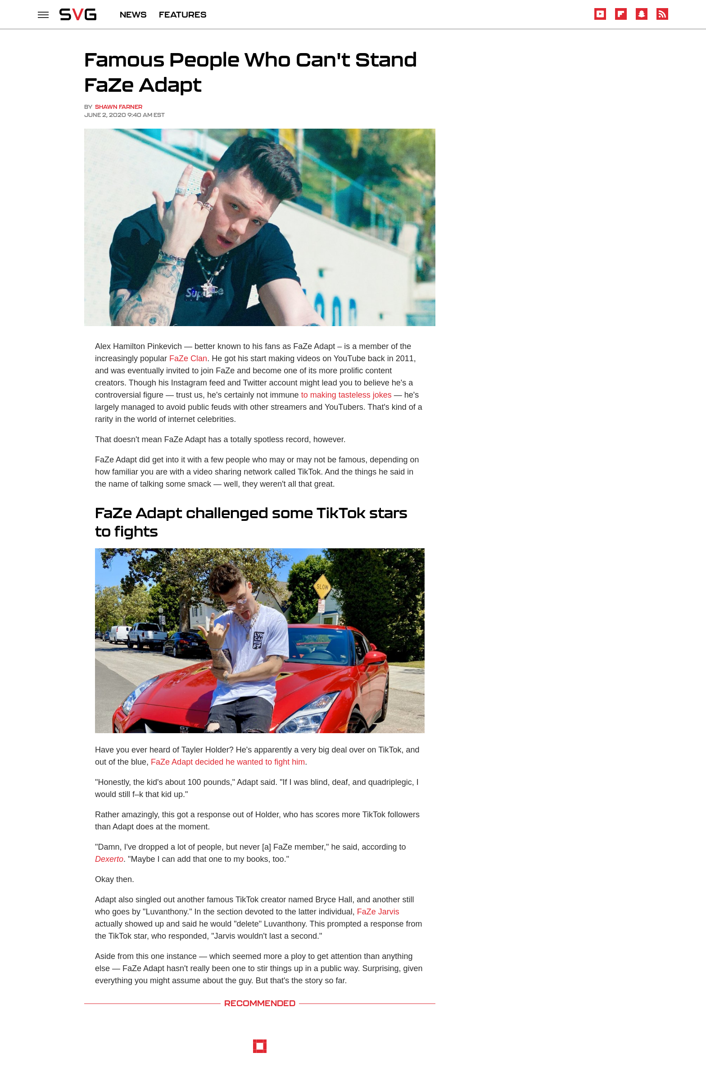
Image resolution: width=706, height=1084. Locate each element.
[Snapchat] (641, 18)
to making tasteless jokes (346, 394)
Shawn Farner (118, 106)
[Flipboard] (621, 18)
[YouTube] (600, 18)
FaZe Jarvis (378, 911)
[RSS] (662, 18)
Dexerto (109, 859)
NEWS (133, 14)
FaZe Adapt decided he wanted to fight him (228, 761)
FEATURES (183, 14)
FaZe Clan (188, 358)
